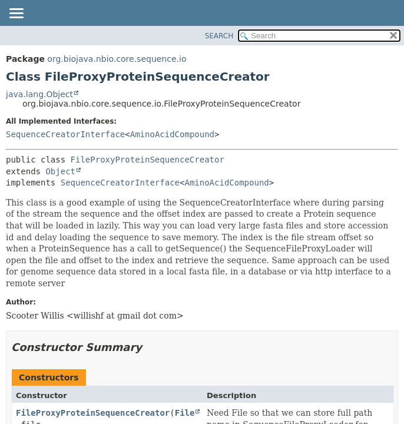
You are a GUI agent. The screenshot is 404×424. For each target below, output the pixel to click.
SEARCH (219, 36)
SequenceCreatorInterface (65, 134)
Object (60, 171)
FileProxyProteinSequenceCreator (147, 159)
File (185, 413)
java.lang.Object (39, 94)
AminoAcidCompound (172, 134)
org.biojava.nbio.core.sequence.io (116, 59)
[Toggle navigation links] (16, 14)
